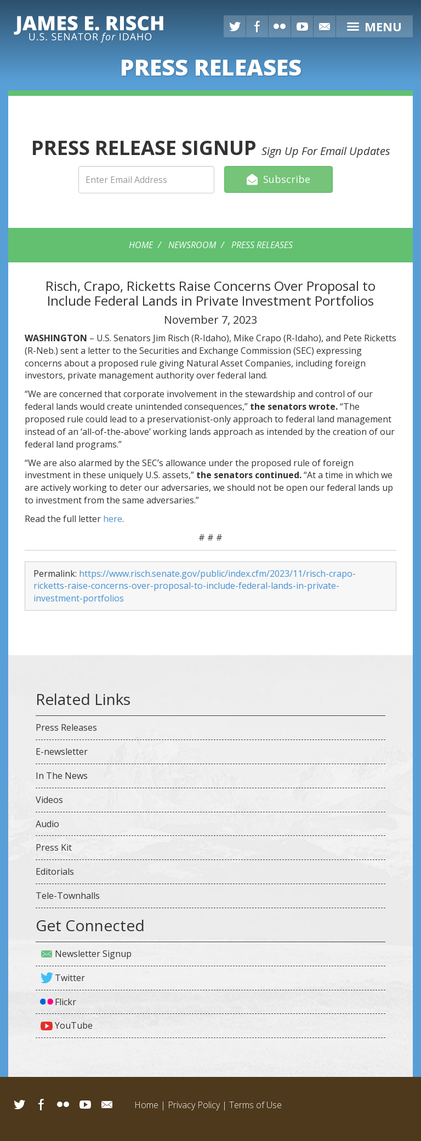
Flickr (280, 26)
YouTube (302, 26)
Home (141, 245)
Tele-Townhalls (68, 896)
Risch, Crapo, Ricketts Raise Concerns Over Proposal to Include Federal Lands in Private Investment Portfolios (210, 293)
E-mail (324, 26)
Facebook (257, 26)
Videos (49, 800)
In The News (62, 776)
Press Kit (54, 847)
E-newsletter (62, 752)
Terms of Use (255, 1105)
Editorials (55, 871)
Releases (210, 66)
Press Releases (262, 245)
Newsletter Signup (93, 954)
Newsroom (192, 245)
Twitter (235, 26)
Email (107, 1104)
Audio (47, 824)
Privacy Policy (194, 1105)
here (112, 519)
